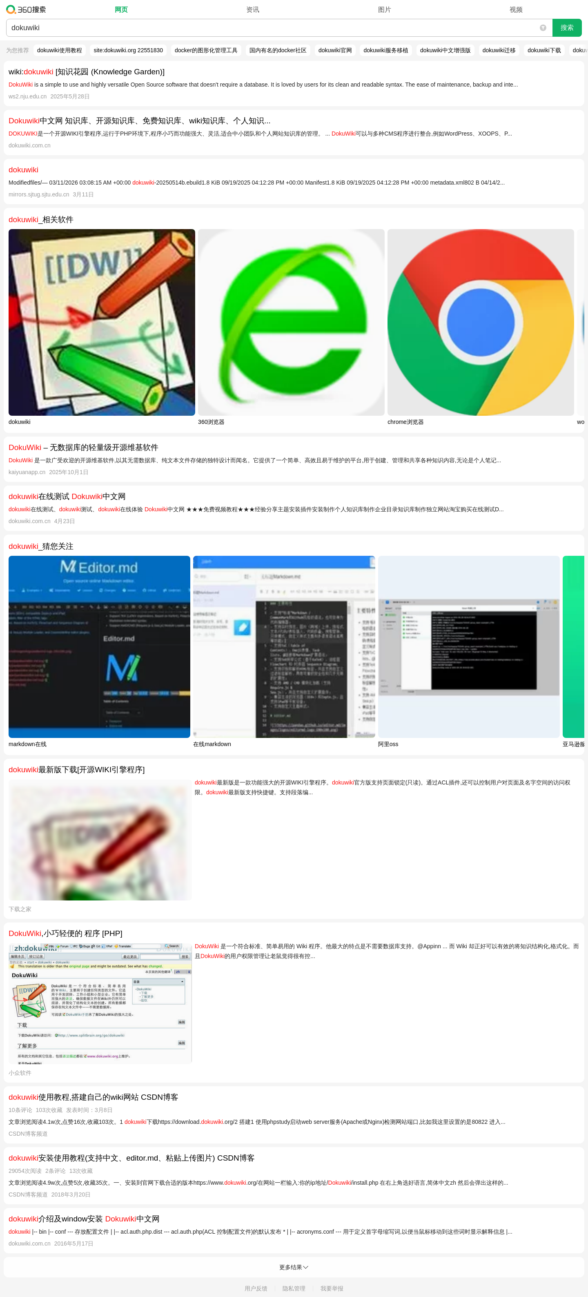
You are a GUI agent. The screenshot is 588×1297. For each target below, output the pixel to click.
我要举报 (332, 1288)
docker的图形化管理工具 (206, 50)
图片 (384, 9)
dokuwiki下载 (544, 50)
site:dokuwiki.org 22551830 (128, 50)
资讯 (252, 9)
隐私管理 (294, 1288)
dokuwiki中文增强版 (445, 50)
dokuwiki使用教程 (59, 50)
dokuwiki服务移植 (385, 50)
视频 (516, 9)
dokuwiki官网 (335, 50)
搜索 (567, 27)
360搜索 (28, 9)
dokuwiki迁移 (499, 50)
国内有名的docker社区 (278, 50)
